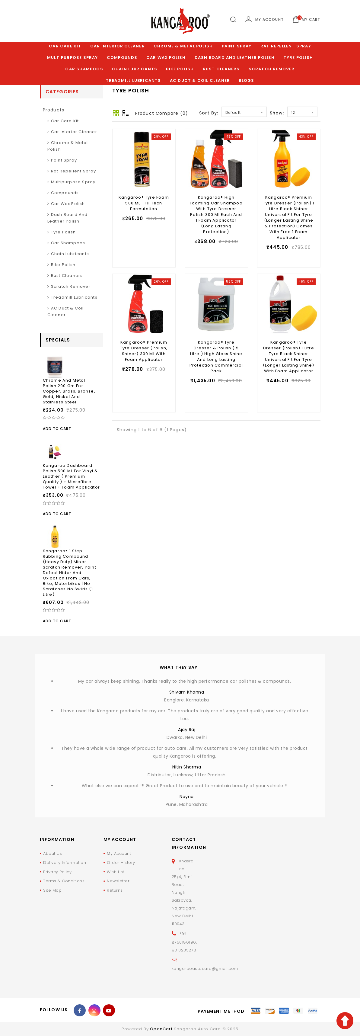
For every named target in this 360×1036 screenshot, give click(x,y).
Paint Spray (237, 46)
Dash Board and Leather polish (235, 57)
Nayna (187, 797)
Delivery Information (64, 862)
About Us (52, 853)
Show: (277, 113)
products (54, 110)
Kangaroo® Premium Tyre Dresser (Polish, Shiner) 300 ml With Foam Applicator (143, 350)
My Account (119, 853)
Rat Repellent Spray (285, 46)
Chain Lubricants (134, 69)
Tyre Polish (298, 57)
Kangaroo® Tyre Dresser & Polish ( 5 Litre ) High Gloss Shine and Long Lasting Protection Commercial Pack (216, 356)
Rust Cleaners (221, 69)
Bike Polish (180, 69)
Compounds (122, 57)
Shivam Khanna (186, 692)
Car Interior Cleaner (117, 46)
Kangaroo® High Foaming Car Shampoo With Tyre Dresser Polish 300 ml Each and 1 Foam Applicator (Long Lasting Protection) (216, 214)
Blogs (246, 80)
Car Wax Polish (166, 57)
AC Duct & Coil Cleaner (200, 80)
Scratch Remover (272, 69)
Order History (121, 862)
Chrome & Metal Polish (183, 46)
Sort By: (208, 113)
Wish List (115, 872)
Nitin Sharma (186, 767)
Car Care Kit (65, 46)
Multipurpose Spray (72, 57)
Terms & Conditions (63, 881)
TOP (345, 1020)
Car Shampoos (84, 69)
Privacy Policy (57, 872)
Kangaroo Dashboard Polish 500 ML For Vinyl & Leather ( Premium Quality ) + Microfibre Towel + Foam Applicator (71, 476)
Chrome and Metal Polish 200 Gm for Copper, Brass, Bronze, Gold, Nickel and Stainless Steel (69, 391)
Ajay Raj (186, 729)
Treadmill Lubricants (133, 80)
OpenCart (161, 1029)
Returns (115, 890)
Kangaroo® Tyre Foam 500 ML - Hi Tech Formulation (144, 203)
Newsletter (118, 881)
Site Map (52, 890)
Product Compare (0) (161, 113)
